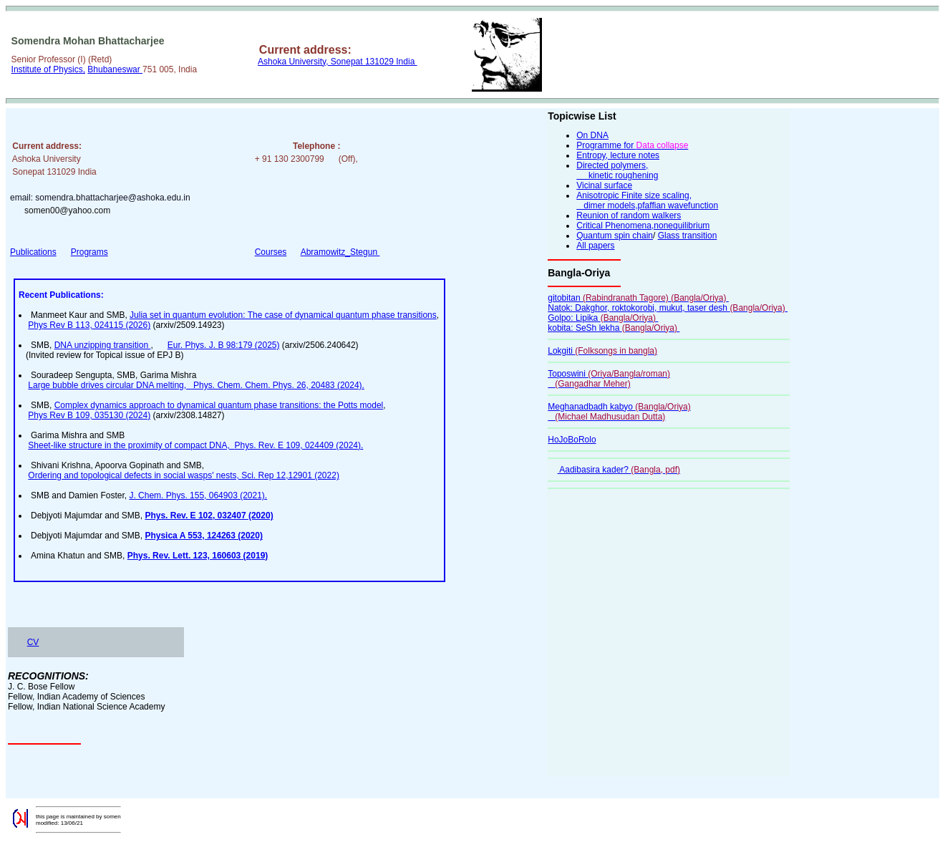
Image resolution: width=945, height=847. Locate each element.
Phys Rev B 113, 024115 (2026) (89, 325)
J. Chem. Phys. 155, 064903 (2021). (198, 495)
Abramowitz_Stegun (340, 252)
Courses (271, 252)
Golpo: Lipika (603, 318)
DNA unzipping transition (102, 345)
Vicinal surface (604, 185)
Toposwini (609, 379)
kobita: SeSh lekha (613, 328)
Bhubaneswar (114, 69)
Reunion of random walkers (628, 215)
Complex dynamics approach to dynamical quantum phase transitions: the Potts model (219, 405)
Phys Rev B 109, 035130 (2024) (89, 415)
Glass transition (687, 236)
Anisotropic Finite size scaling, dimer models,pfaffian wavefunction (647, 200)
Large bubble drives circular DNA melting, (109, 385)
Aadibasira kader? (619, 470)
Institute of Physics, (48, 69)
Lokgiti (602, 351)
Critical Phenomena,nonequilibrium (642, 226)
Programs (89, 252)
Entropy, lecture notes (617, 155)
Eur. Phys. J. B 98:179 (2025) (224, 345)
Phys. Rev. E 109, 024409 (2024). (298, 445)
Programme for (632, 145)
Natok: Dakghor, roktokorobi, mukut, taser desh (668, 308)
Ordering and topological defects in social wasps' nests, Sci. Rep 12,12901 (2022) (183, 475)
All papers (595, 246)
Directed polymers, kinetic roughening (617, 170)
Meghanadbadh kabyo (619, 412)
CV (33, 642)
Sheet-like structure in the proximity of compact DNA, (131, 445)
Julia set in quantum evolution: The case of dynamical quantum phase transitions (283, 315)
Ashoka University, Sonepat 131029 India (337, 62)
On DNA (592, 135)
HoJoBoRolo (572, 440)
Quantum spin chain (614, 236)
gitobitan (638, 298)
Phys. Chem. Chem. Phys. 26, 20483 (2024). (277, 385)
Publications (33, 252)
